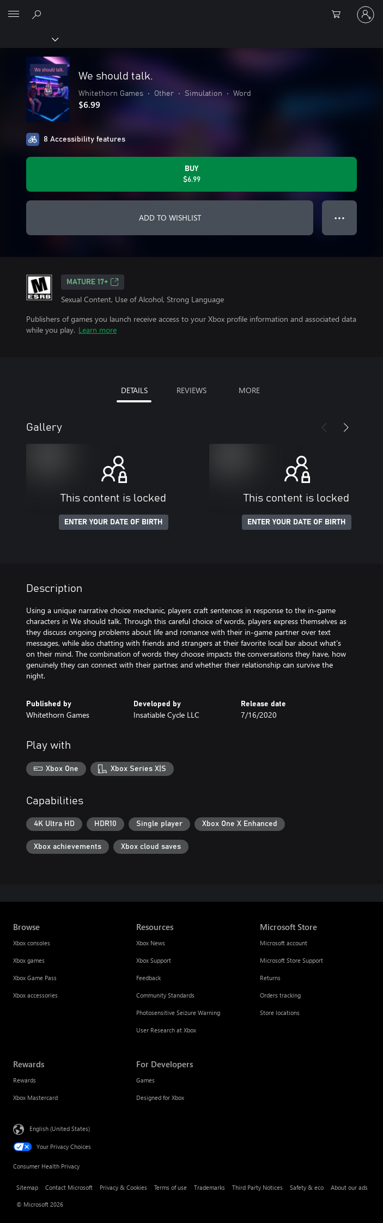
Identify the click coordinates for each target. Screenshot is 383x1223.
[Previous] (324, 427)
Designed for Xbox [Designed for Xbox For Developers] (160, 1097)
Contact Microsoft (69, 1187)
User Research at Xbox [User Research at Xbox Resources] (166, 1030)
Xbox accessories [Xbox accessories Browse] (35, 995)
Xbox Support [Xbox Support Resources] (153, 960)
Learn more (97, 330)
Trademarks (209, 1187)
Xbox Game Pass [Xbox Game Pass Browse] (35, 977)
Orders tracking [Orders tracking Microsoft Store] (280, 995)
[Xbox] (28, 38)
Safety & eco (307, 1187)
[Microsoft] (191, 8)
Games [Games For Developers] (145, 1080)
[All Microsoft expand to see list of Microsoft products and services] (14, 15)
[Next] (346, 427)
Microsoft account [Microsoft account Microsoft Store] (283, 942)
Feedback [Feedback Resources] (148, 977)
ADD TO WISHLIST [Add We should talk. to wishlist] (170, 217)
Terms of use (170, 1187)
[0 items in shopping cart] (339, 15)
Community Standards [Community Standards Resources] (165, 995)
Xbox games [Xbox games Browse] (29, 960)
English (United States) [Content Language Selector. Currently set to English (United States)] (59, 1128)
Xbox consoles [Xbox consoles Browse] (31, 942)
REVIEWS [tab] (191, 390)
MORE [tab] (249, 390)
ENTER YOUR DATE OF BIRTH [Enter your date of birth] (113, 522)
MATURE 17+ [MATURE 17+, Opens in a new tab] (92, 282)
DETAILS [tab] (134, 390)
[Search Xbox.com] (38, 14)
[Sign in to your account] (365, 15)
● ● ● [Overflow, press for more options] (340, 218)
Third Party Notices (257, 1187)
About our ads (349, 1187)
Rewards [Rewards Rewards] (24, 1080)
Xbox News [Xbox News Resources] (150, 942)
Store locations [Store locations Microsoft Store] (280, 1012)
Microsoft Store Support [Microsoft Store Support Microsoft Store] (291, 960)
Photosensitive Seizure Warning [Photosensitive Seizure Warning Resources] (178, 1012)
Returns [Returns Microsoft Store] (270, 977)
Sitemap (27, 1187)
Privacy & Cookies (123, 1187)
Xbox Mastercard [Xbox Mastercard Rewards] (35, 1097)
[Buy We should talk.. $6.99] (191, 174)
